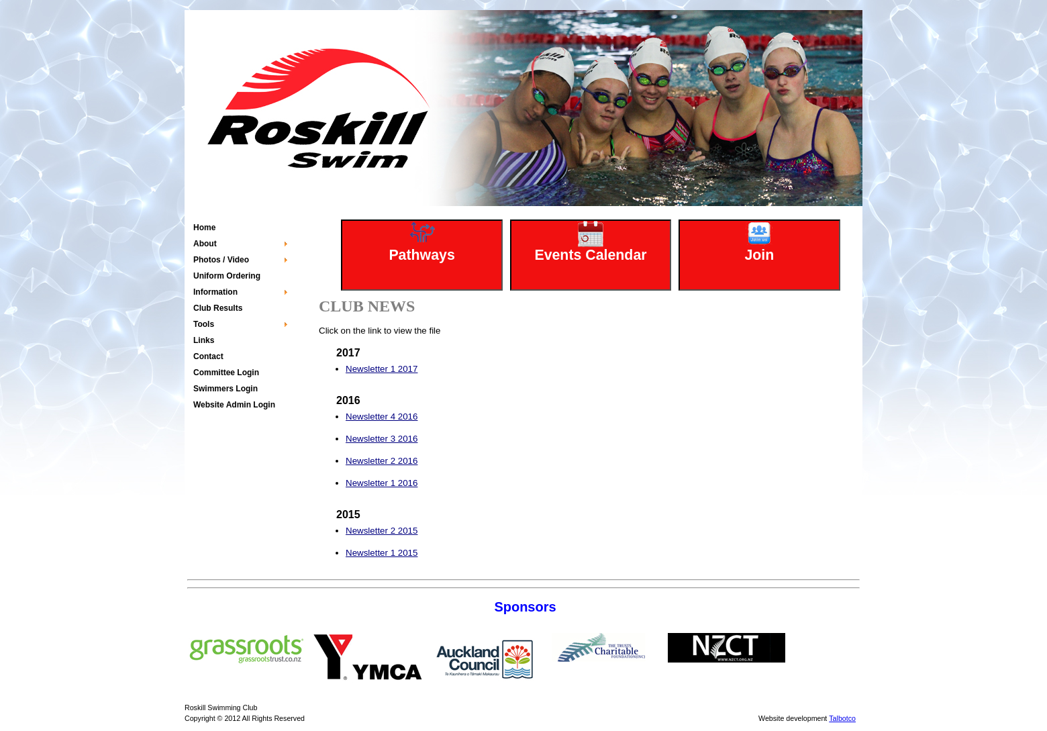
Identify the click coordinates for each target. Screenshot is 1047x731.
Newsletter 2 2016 (381, 461)
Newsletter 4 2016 (381, 416)
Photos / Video (221, 259)
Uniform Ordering (226, 276)
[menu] (240, 316)
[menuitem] (240, 228)
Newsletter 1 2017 (381, 369)
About (205, 243)
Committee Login (226, 372)
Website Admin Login (234, 404)
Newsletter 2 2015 (381, 531)
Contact (208, 356)
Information (215, 292)
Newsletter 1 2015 (381, 553)
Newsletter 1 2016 (381, 483)
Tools (203, 324)
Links (203, 340)
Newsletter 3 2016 (381, 439)
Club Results (217, 308)
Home (204, 227)
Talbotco (842, 718)
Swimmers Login (225, 388)
